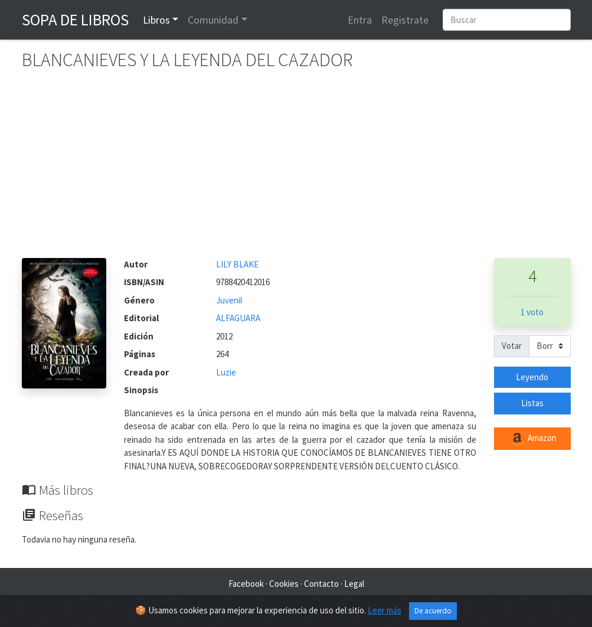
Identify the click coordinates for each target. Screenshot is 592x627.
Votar (512, 345)
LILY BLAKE (237, 264)
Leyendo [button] (532, 377)
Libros (156, 20)
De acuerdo (433, 611)
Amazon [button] (532, 438)
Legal (354, 583)
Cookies (284, 583)
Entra (360, 20)
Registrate (405, 20)
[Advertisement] (296, 169)
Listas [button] (532, 403)
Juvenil (229, 300)
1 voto (532, 312)
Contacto (321, 583)
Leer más (384, 610)
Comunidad (213, 20)
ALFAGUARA (238, 318)
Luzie (226, 372)
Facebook (246, 583)
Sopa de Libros (75, 19)
